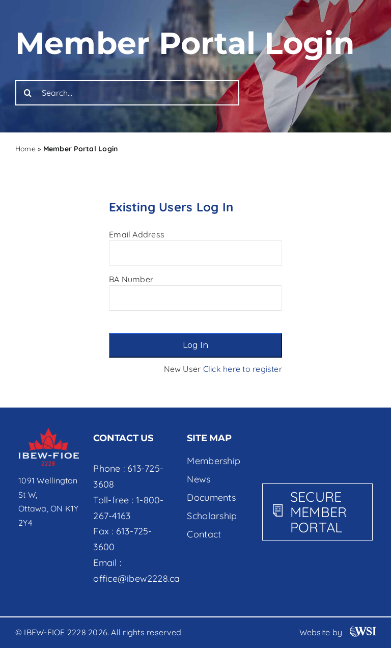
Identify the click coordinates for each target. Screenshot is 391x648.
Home (25, 148)
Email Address (136, 234)
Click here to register (242, 369)
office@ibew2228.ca (136, 578)
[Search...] (127, 92)
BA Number (131, 279)
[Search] (28, 92)
